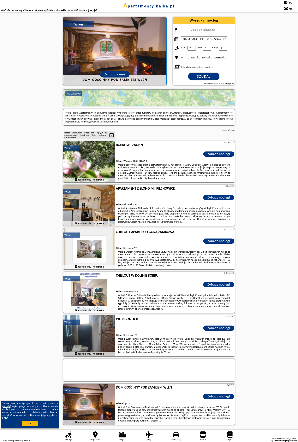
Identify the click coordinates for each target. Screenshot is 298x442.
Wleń (67, 148)
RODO (5, 418)
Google (6, 406)
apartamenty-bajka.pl (149, 6)
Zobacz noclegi (219, 154)
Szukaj (204, 76)
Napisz (294, 440)
